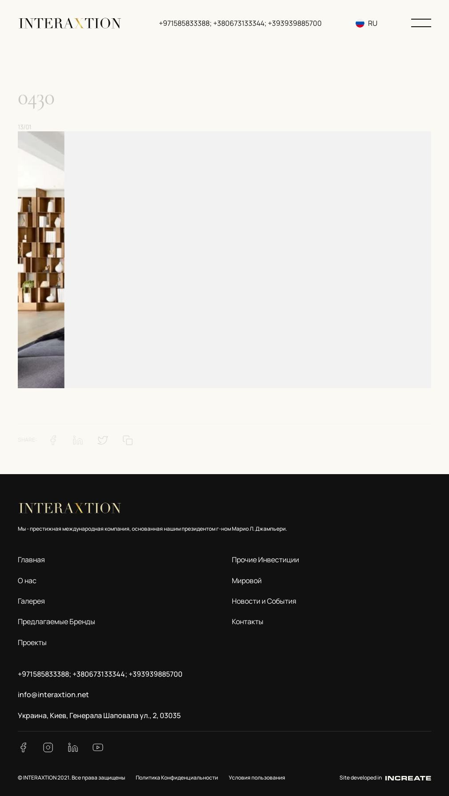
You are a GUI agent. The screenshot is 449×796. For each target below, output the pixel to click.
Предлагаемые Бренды (56, 621)
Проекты (32, 642)
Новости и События (264, 601)
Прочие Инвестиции (265, 560)
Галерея (31, 601)
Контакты (247, 621)
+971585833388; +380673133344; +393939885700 (240, 23)
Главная (31, 560)
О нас (27, 580)
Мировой (247, 580)
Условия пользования (257, 777)
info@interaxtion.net (53, 694)
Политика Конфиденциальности (177, 777)
